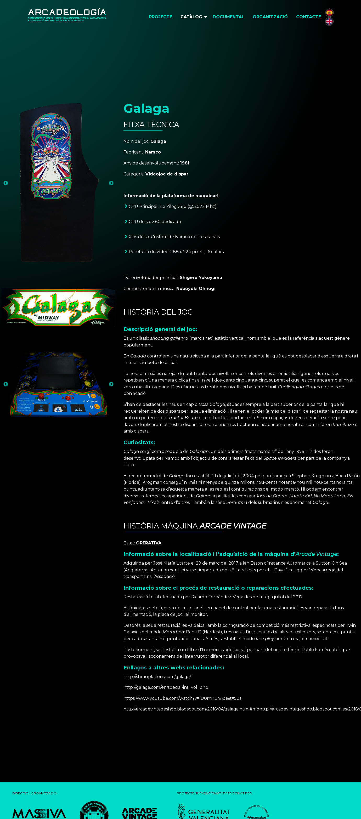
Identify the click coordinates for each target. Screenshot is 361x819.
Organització (270, 16)
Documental (228, 16)
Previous (5, 183)
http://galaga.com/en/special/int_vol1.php (165, 687)
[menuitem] (160, 17)
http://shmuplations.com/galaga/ (157, 676)
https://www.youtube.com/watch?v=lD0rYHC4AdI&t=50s (182, 698)
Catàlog (191, 16)
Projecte (160, 16)
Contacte (308, 16)
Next (111, 183)
